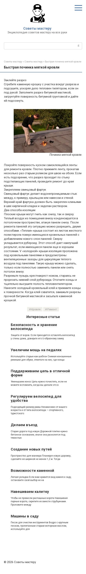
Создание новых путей (31, 449)
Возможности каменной (32, 470)
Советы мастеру (37, 28)
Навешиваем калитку (30, 491)
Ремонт (52, 309)
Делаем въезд (24, 425)
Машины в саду (25, 516)
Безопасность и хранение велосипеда (34, 327)
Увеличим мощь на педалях (36, 350)
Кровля (35, 309)
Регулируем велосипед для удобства (36, 398)
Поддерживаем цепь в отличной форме (40, 373)
